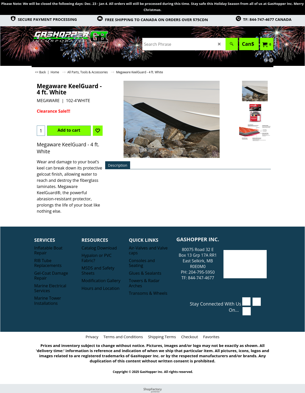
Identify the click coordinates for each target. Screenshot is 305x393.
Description (117, 165)
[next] (271, 60)
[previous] (266, 60)
